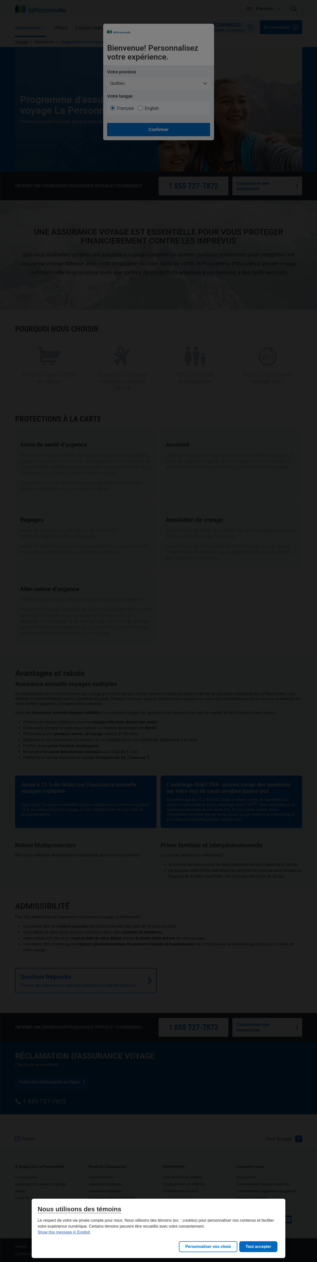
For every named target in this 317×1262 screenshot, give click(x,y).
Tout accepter (258, 1246)
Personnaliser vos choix (208, 1246)
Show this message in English (64, 1232)
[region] (158, 1228)
